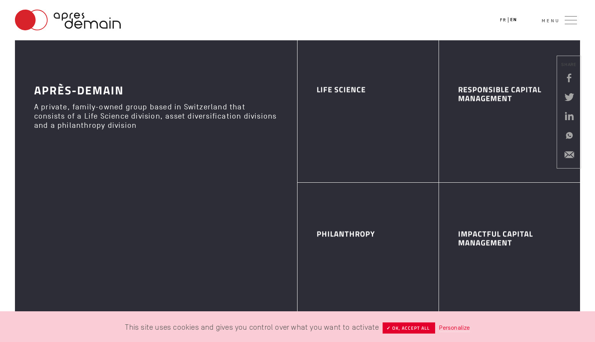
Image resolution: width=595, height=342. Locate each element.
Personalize (454, 327)
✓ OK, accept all (408, 328)
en (513, 20)
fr (503, 20)
